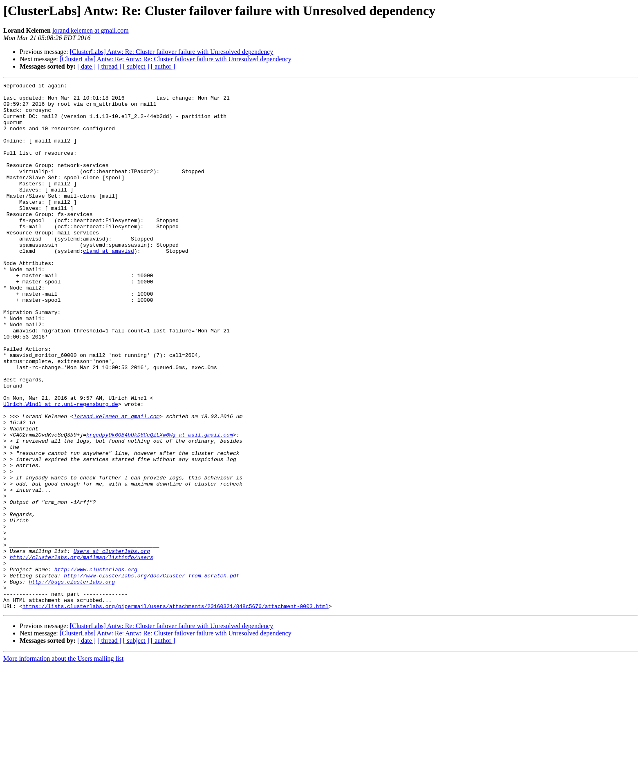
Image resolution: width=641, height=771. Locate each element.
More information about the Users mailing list (63, 763)
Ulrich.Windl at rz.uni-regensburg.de (60, 468)
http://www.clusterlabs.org (95, 667)
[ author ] (163, 66)
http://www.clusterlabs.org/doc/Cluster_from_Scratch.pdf (151, 674)
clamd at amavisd (108, 285)
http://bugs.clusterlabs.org (72, 682)
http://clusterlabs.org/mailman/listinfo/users (81, 652)
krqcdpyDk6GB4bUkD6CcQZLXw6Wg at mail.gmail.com (159, 505)
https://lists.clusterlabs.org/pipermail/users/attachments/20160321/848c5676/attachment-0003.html (175, 711)
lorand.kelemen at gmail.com (90, 30)
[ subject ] (136, 66)
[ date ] (86, 66)
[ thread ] (109, 66)
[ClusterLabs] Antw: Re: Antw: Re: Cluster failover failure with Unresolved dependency (175, 59)
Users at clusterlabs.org (112, 645)
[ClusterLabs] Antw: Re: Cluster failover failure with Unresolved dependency (171, 51)
